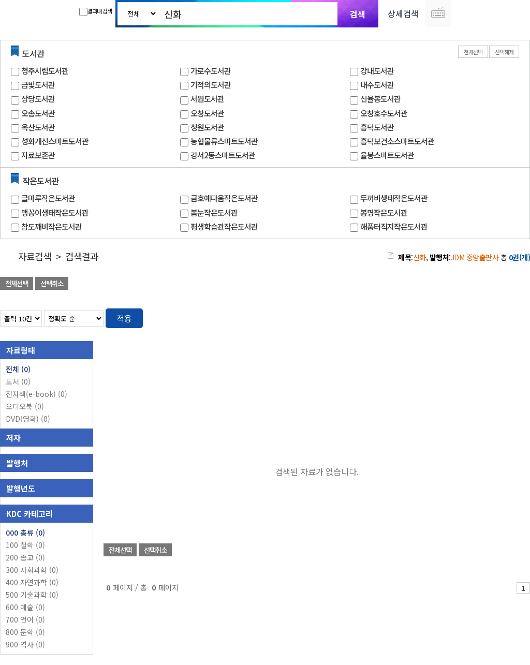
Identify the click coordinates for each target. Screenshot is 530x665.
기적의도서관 (210, 84)
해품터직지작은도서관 (394, 226)
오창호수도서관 (383, 113)
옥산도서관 (38, 127)
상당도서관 (38, 98)
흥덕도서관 (377, 127)
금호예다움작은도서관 (224, 198)
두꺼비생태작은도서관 (394, 198)
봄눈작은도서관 (214, 212)
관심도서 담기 (344, 284)
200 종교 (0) (25, 557)
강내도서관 (377, 70)
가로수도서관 (210, 70)
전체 (18, 369)
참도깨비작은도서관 (51, 226)
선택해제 (504, 52)
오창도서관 (207, 113)
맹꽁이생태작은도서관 (55, 212)
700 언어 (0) (25, 619)
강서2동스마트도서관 (222, 155)
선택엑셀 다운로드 (494, 284)
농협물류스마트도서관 (224, 141)
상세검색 (403, 13)
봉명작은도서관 (383, 212)
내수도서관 (377, 84)
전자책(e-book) (36, 394)
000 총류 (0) (25, 532)
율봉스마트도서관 (387, 155)
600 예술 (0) (25, 607)
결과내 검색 (95, 11)
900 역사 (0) (25, 644)
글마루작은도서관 (48, 198)
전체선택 (473, 52)
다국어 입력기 (438, 13)
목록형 (515, 316)
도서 (18, 381)
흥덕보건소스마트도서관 (397, 141)
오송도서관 (38, 113)
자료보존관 (38, 155)
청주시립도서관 (44, 70)
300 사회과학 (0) (32, 570)
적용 (124, 318)
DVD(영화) (28, 418)
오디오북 (25, 406)
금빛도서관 (38, 84)
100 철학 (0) (25, 545)
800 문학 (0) (25, 632)
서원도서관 (207, 98)
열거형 (500, 316)
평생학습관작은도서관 (224, 226)
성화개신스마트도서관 (55, 141)
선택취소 (51, 283)
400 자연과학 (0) (32, 582)
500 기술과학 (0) (32, 594)
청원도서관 (207, 127)
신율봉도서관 (380, 98)
